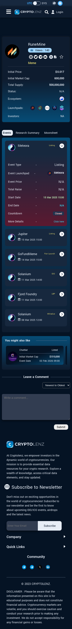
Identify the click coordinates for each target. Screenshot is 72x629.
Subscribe (50, 525)
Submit (61, 427)
